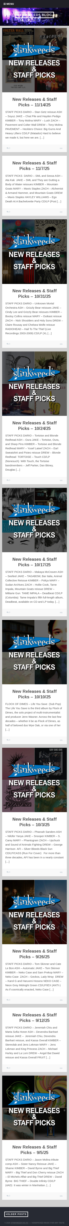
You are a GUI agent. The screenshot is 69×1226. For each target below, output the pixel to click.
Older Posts (17, 1214)
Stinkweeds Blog (34, 15)
